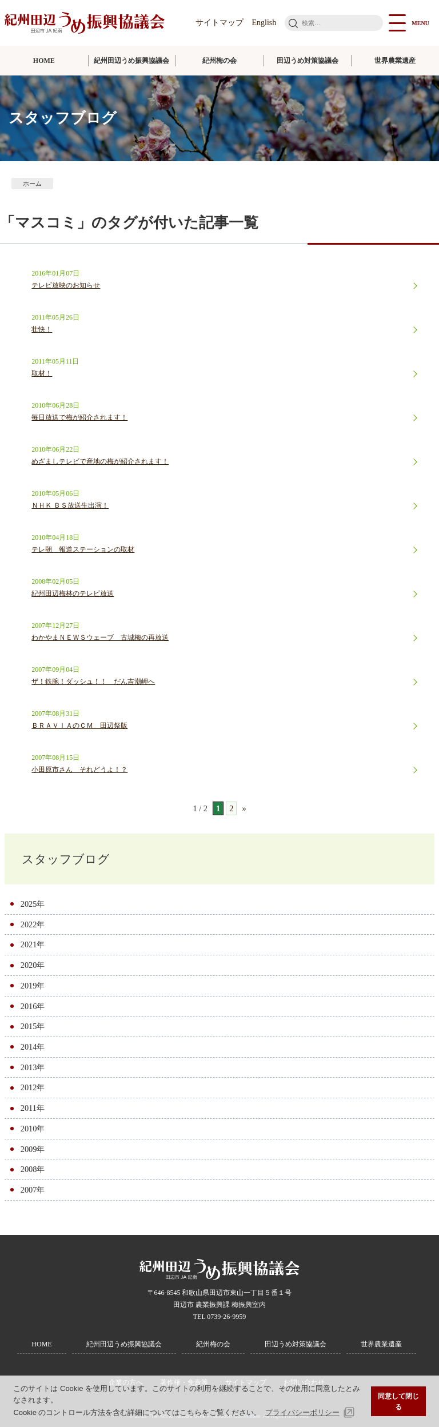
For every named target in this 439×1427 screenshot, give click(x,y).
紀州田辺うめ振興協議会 (131, 61)
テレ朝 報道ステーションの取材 (82, 549)
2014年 (33, 1046)
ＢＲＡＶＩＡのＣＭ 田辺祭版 (79, 726)
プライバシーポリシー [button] (302, 1412)
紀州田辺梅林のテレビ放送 (72, 593)
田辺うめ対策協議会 (307, 61)
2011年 (33, 1108)
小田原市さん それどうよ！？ (79, 770)
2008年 (33, 1169)
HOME (44, 61)
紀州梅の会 (219, 61)
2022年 (33, 924)
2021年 (33, 944)
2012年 (33, 1087)
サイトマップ (219, 22)
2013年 (33, 1067)
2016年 (33, 1006)
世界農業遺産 (395, 61)
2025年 (33, 903)
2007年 (33, 1189)
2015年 (33, 1026)
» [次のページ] (244, 808)
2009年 (33, 1149)
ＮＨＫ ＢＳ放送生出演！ (70, 505)
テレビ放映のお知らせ (65, 285)
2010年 (33, 1128)
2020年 (33, 965)
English (264, 22)
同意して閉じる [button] (398, 1401)
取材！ (41, 373)
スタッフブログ (66, 859)
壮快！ (41, 329)
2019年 (33, 985)
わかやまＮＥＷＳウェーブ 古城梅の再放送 (100, 637)
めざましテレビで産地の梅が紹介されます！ (100, 461)
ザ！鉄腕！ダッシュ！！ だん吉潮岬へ (93, 681)
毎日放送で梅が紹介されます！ (79, 417)
